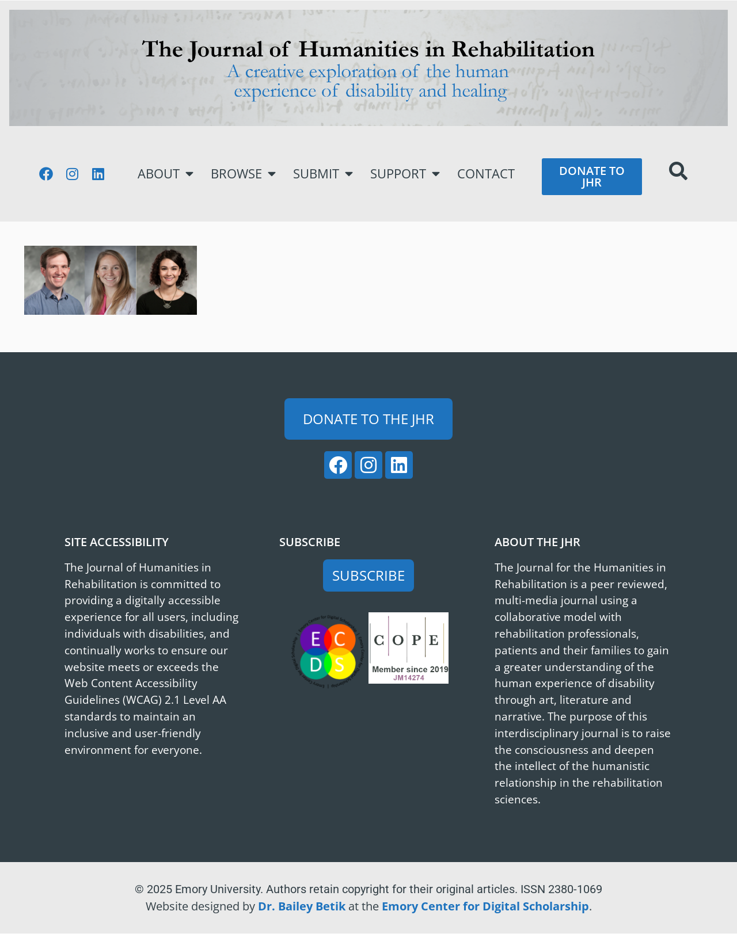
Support (405, 174)
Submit (323, 174)
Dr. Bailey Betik (301, 906)
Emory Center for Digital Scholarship (485, 906)
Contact (486, 173)
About (165, 174)
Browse (243, 174)
